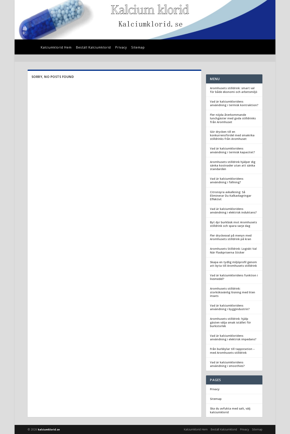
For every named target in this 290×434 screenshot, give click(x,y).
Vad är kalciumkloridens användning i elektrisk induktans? (233, 210)
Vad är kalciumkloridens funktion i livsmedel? (234, 277)
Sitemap (138, 48)
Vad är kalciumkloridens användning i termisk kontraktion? (234, 103)
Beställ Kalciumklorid (93, 48)
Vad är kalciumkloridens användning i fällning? (226, 180)
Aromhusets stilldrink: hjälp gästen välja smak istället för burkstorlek (230, 322)
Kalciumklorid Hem (56, 48)
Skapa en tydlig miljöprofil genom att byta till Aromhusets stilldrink (233, 264)
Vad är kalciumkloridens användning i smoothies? (227, 364)
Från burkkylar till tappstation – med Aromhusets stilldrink (232, 350)
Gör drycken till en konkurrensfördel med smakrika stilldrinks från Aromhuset (232, 135)
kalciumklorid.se (49, 429)
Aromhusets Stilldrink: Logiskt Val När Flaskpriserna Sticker (233, 250)
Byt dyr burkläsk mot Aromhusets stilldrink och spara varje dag (233, 224)
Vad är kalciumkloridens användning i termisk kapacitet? (232, 150)
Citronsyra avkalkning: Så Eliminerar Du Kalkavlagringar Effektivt (230, 195)
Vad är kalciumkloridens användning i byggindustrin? (230, 307)
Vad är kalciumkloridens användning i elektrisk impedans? (233, 337)
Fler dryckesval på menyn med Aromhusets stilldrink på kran (231, 237)
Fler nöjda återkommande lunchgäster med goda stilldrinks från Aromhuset (233, 118)
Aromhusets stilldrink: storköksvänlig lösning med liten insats (232, 292)
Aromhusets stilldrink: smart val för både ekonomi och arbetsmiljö (233, 90)
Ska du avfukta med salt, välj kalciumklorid (230, 410)
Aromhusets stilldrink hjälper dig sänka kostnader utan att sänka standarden (232, 165)
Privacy (121, 48)
